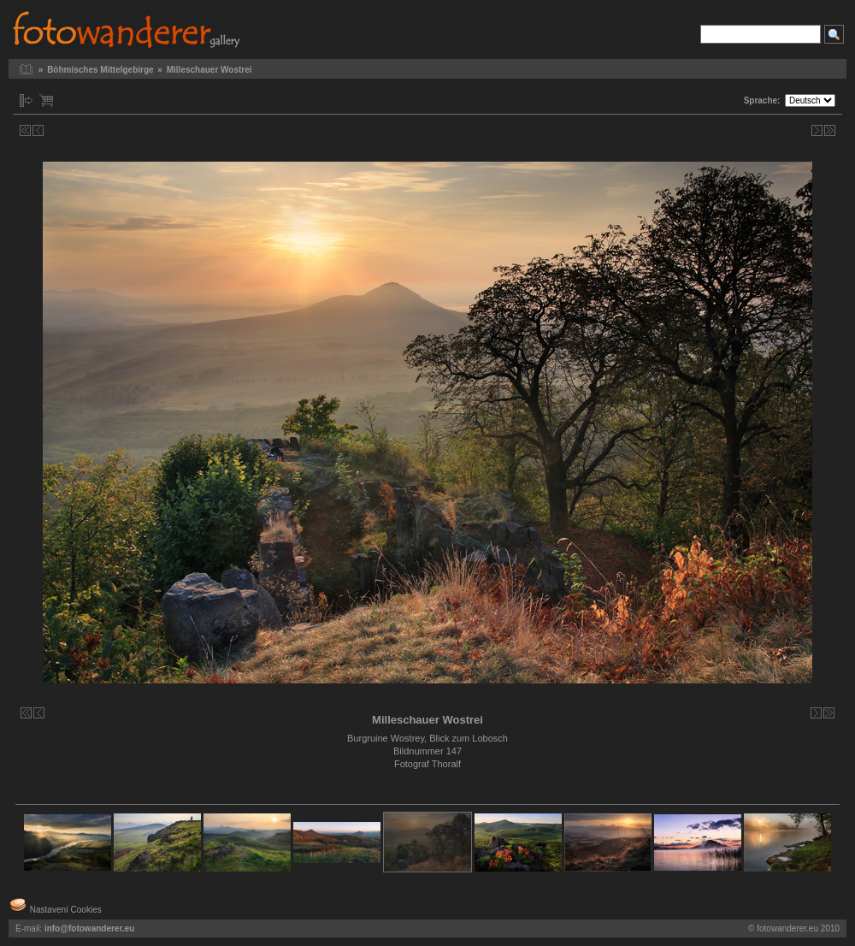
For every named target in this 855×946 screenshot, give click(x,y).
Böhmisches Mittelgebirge (100, 69)
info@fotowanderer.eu (89, 928)
